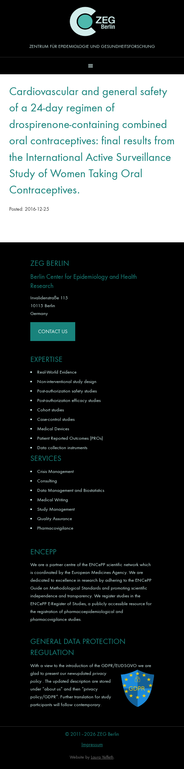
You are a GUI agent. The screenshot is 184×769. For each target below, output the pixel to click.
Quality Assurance (54, 518)
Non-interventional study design (66, 381)
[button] (92, 65)
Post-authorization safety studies (67, 391)
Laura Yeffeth (102, 757)
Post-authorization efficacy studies (69, 400)
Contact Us (52, 331)
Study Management (56, 509)
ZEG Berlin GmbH (92, 21)
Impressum (92, 744)
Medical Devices (53, 429)
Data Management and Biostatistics (70, 490)
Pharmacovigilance (55, 528)
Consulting (47, 481)
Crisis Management (55, 471)
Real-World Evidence (57, 372)
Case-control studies (56, 419)
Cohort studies (50, 410)
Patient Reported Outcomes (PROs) (70, 438)
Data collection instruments (62, 447)
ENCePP (97, 564)
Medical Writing (52, 500)
